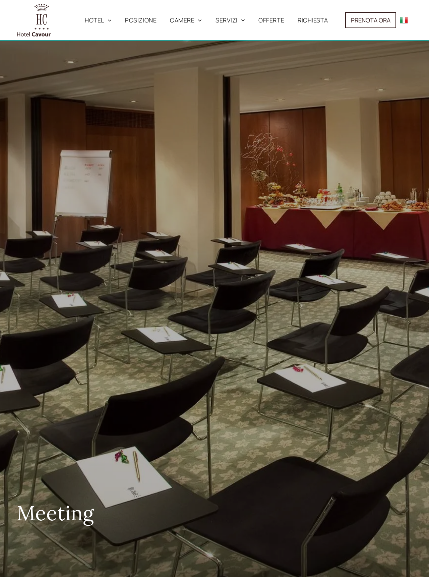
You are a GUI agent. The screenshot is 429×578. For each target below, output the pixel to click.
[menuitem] (98, 20)
